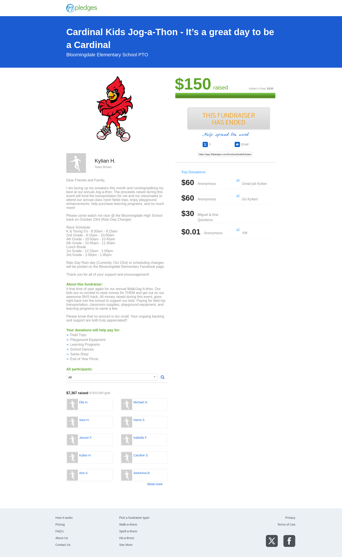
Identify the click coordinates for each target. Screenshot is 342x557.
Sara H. (84, 420)
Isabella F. (140, 437)
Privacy (290, 517)
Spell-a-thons (128, 531)
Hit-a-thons (126, 538)
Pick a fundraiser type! (134, 517)
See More (126, 545)
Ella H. (83, 402)
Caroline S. (141, 455)
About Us (61, 538)
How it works (64, 517)
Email (241, 144)
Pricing (60, 524)
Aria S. (83, 473)
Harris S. (139, 420)
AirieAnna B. (141, 473)
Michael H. (140, 402)
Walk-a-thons (128, 524)
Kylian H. (85, 455)
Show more (155, 484)
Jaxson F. (85, 437)
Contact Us (62, 545)
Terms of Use (286, 524)
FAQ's (59, 531)
